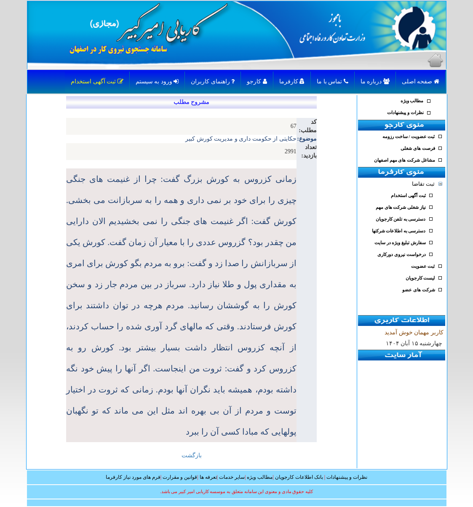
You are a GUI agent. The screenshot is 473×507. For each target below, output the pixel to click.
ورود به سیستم (157, 81)
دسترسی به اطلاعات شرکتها (399, 231)
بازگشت (192, 455)
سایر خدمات (232, 477)
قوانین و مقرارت (180, 477)
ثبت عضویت (423, 266)
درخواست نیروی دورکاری (401, 254)
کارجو (257, 81)
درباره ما (375, 81)
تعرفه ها (208, 477)
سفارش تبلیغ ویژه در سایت (400, 242)
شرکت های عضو (418, 290)
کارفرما (292, 81)
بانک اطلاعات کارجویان (299, 477)
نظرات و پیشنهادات (405, 112)
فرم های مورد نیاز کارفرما (133, 477)
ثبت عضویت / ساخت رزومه (408, 136)
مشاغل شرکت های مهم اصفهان (404, 160)
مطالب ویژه (412, 101)
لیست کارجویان (420, 278)
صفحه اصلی (420, 81)
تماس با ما (332, 81)
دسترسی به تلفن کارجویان (401, 219)
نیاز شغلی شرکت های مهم (401, 207)
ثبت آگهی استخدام (97, 81)
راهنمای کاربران (213, 81)
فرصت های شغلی (418, 148)
